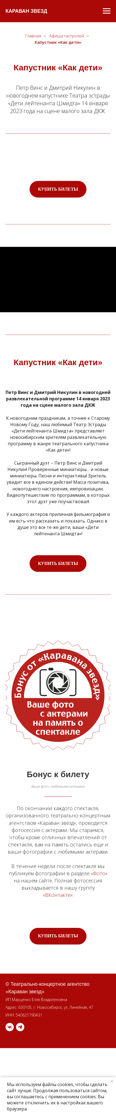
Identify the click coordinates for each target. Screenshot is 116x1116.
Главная (33, 36)
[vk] (10, 1027)
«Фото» (99, 873)
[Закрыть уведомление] (112, 1081)
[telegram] (20, 1027)
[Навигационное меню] (106, 11)
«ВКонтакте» (58, 895)
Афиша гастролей (66, 36)
